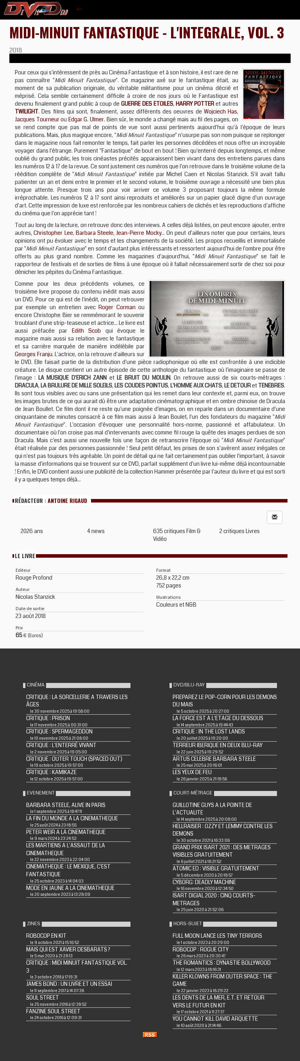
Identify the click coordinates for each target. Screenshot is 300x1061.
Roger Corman (116, 307)
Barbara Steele (94, 233)
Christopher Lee (53, 233)
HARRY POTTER (195, 104)
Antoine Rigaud (67, 500)
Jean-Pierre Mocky (138, 233)
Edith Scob (86, 331)
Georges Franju (33, 354)
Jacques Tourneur (37, 119)
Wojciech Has (220, 111)
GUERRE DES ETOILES (147, 104)
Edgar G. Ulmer (86, 119)
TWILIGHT (26, 111)
